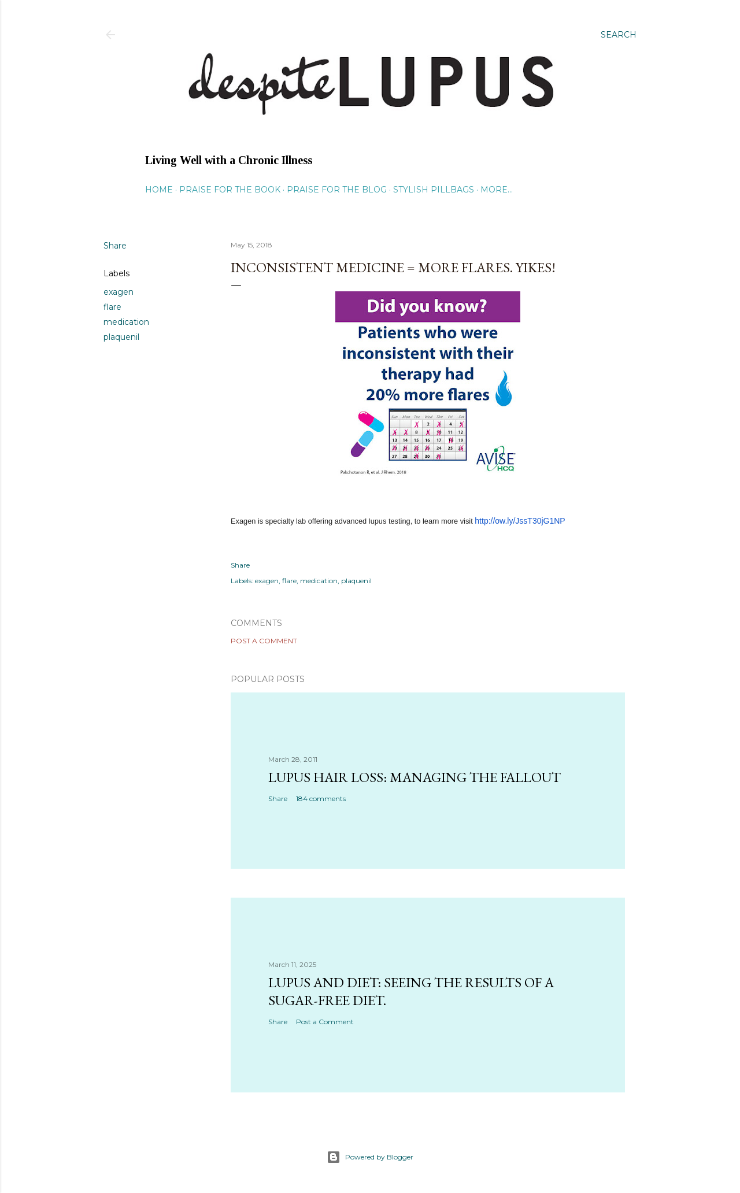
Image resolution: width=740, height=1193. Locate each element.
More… (496, 189)
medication (126, 322)
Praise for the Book (229, 189)
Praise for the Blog (337, 189)
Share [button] (115, 245)
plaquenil (121, 337)
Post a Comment (264, 640)
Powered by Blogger (370, 1157)
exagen (118, 292)
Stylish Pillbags (433, 189)
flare (112, 307)
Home (159, 189)
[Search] (619, 35)
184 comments (321, 798)
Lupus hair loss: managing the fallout (414, 777)
